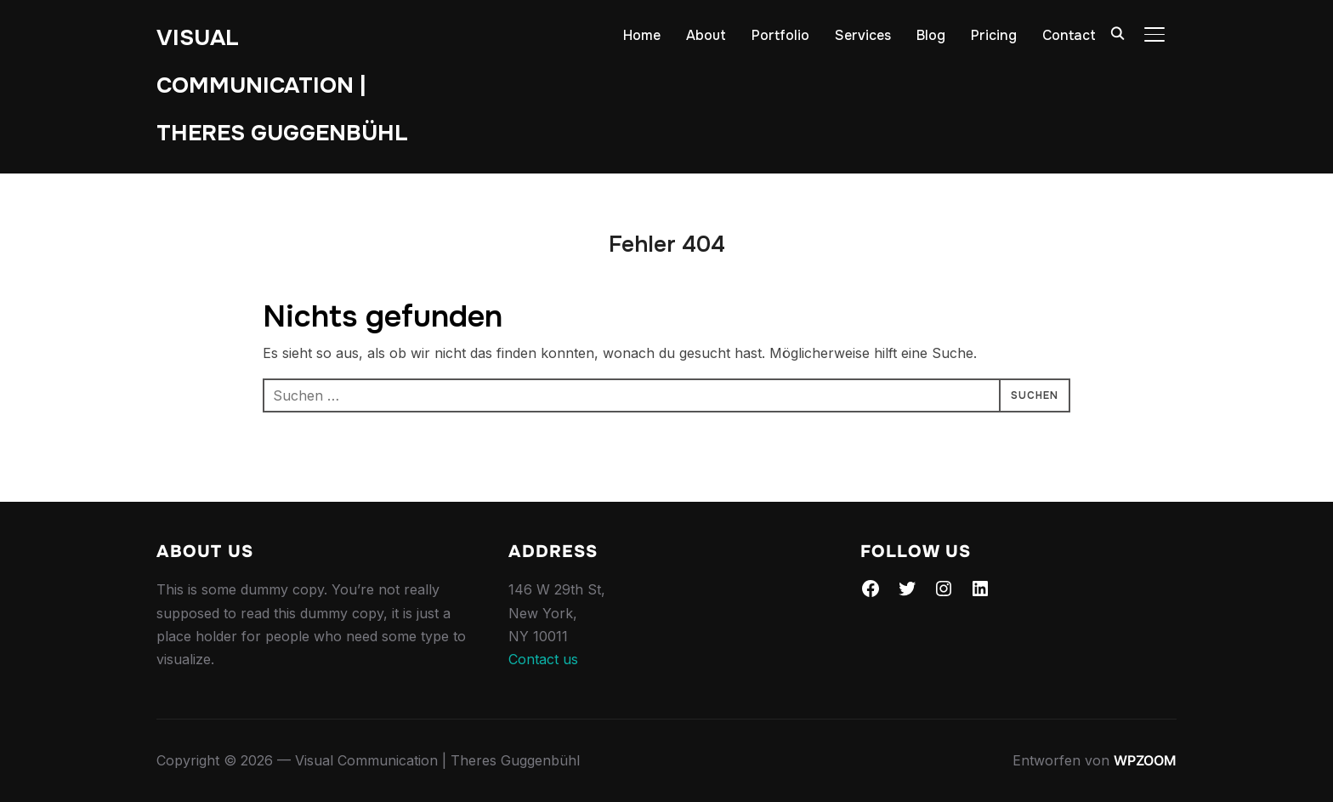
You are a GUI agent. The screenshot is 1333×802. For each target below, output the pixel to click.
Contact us (543, 659)
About (706, 35)
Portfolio (780, 35)
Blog (930, 35)
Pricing (994, 35)
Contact (1069, 35)
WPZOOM (1145, 760)
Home (642, 35)
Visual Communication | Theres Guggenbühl (282, 85)
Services (863, 35)
